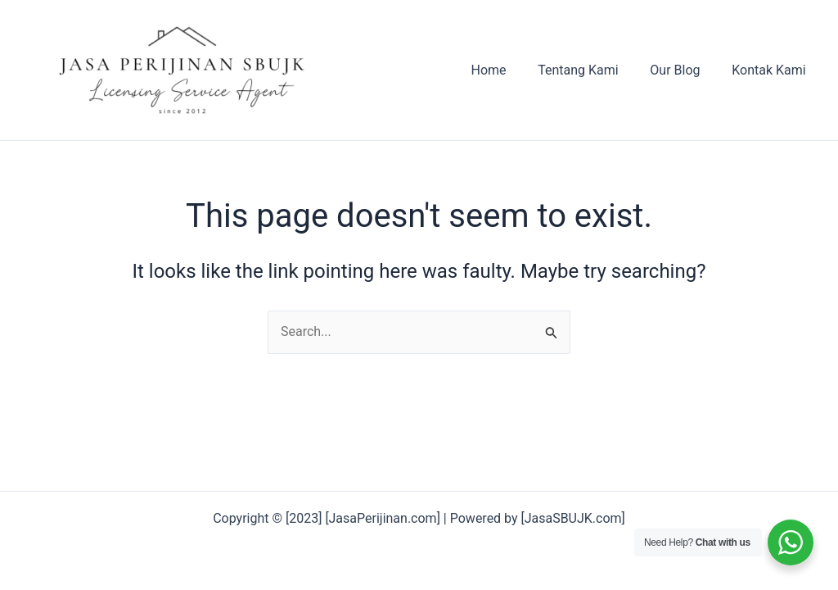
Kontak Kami (772, 70)
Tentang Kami (592, 70)
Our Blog (683, 70)
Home (507, 70)
